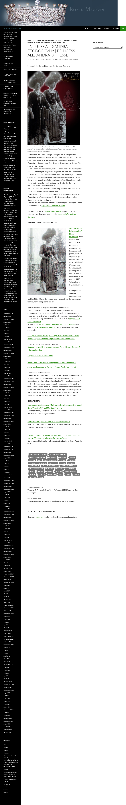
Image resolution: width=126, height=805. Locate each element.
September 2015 (9, 645)
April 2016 (7, 625)
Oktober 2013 (8, 687)
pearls (32, 471)
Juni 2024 (7, 362)
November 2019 (9, 514)
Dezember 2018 (9, 546)
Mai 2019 (6, 531)
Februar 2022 (8, 441)
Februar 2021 (8, 475)
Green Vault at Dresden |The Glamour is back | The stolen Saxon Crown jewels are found (10, 271)
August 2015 (7, 647)
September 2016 (9, 613)
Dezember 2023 (9, 379)
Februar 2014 (8, 681)
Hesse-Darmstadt (50, 460)
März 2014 (7, 679)
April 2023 (7, 401)
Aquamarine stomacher (46, 327)
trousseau (52, 474)
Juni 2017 (7, 591)
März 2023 (7, 404)
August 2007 (7, 724)
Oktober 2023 (8, 384)
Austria (6, 747)
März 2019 (7, 537)
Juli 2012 (6, 712)
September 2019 (9, 520)
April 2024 (7, 367)
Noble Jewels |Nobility (8, 58)
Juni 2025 (7, 328)
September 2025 (9, 319)
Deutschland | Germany (8, 64)
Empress (72, 457)
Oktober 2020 (8, 486)
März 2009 (7, 715)
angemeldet (40, 517)
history (62, 460)
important (53, 463)
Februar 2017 (8, 599)
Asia (5, 744)
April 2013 (7, 701)
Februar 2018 (8, 568)
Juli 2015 (6, 650)
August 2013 (7, 693)
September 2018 (9, 554)
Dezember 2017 (9, 574)
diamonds (62, 457)
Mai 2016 (6, 622)
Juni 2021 (7, 463)
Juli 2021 (6, 461)
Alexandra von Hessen (58, 454)
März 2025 (7, 336)
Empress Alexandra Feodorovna (40, 355)
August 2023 (7, 390)
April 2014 (7, 676)
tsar (60, 474)
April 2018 (7, 565)
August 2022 (7, 424)
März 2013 (7, 704)
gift (39, 460)
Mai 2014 (6, 673)
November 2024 (9, 347)
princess (59, 471)
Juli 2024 (6, 359)
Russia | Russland (58, 42)
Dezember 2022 (9, 413)
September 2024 (9, 353)
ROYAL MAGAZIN (12, 28)
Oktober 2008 (8, 718)
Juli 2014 (6, 667)
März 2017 (7, 596)
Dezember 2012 (9, 710)
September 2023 (9, 387)
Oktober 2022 (8, 418)
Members (116, 28)
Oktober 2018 (8, 551)
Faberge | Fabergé (34, 41)
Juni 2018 (7, 560)
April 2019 (7, 534)
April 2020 (7, 503)
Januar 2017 (7, 602)
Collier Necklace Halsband (10, 75)
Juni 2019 (7, 529)
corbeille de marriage (37, 457)
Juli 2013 (6, 696)
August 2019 (7, 523)
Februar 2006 (8, 729)
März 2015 (7, 659)
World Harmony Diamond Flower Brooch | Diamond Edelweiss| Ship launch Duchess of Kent (10, 176)
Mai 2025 (6, 330)
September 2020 (9, 489)
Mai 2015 (6, 653)
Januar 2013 (7, 707)
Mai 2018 (6, 563)
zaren (41, 477)
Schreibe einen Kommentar (67, 59)
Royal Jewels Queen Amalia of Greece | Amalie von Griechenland (55, 499)
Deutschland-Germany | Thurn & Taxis (10, 103)
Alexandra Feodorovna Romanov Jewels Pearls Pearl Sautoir (52, 367)
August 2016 (7, 616)
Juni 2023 (7, 396)
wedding (33, 477)
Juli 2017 (6, 588)
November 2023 (9, 381)
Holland (6, 769)
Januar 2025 (7, 342)
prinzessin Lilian (70, 471)
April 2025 (7, 333)
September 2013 (9, 690)
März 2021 (7, 472)
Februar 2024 (8, 373)
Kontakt (107, 28)
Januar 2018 (7, 571)
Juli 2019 (6, 526)
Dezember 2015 (9, 636)
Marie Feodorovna (36, 468)
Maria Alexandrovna (50, 466)
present (40, 471)
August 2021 (7, 458)
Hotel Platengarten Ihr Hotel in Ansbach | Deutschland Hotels (10, 774)
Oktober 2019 (8, 517)
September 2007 (9, 721)
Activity (87, 28)
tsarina (76, 474)
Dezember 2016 (9, 605)
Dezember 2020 (9, 480)
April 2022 (7, 435)
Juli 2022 (6, 427)
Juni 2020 (7, 497)
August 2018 (7, 557)
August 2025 (7, 322)
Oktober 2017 (8, 579)
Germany (6, 753)
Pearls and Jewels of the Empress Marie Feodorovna (52, 362)
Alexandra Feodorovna (38, 454)
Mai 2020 (6, 500)
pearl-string (70, 468)
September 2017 (9, 582)
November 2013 (9, 684)
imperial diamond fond (38, 463)
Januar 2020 (7, 509)
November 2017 (9, 577)
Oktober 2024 (8, 350)
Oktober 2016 (8, 611)
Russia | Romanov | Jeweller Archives (10, 81)
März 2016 (7, 628)
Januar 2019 (7, 543)
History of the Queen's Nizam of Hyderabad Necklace (49, 421)
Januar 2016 (7, 633)
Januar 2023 (7, 410)
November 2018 (9, 548)
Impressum (97, 28)
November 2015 (9, 639)
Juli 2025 (6, 325)
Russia (6, 787)
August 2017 (7, 585)
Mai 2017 (6, 594)
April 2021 (7, 469)
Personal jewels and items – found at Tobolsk (57, 324)
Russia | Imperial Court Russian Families (57, 41)
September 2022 (9, 421)
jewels (62, 463)
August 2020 (7, 492)
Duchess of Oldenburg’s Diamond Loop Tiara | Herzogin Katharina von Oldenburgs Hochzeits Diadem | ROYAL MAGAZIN (10, 214)
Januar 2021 (7, 478)
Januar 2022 (7, 444)
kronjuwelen (34, 466)
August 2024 (7, 356)
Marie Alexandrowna (68, 466)
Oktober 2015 (8, 642)
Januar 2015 (7, 662)
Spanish (6, 792)
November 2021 (9, 449)
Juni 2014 (7, 670)
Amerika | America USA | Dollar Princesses (10, 111)
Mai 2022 (6, 432)
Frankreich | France (10, 69)
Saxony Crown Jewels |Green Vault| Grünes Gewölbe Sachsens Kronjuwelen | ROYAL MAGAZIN (10, 263)
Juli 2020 (6, 495)
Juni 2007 (7, 727)
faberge (32, 460)
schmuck (41, 474)
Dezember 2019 (9, 512)
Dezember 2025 (9, 313)
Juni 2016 (7, 619)
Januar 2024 (7, 376)
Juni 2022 (7, 430)
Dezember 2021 (9, 446)
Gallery (6, 750)
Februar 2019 (8, 540)
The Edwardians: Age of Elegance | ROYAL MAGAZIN (11, 197)
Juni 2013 (7, 698)
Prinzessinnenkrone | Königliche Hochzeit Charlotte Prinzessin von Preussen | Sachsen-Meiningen (10, 227)
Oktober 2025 (8, 316)
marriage (49, 468)
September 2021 (9, 455)
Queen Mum (7, 784)
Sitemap (6, 790)
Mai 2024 (6, 364)
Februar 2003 (8, 732)
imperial (72, 460)
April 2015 (7, 656)
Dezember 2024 (9, 345)
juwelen (71, 463)
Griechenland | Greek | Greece (9, 87)
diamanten (52, 457)
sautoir (32, 474)
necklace (59, 468)
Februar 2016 (8, 630)
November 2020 (9, 483)
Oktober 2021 (8, 452)
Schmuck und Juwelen (52, 211)
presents (49, 471)
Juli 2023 (6, 393)
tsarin (68, 474)
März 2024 (7, 370)
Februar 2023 (8, 407)
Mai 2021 (6, 466)
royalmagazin (48, 59)
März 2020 (7, 506)
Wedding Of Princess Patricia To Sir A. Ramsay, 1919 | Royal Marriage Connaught (55, 490)
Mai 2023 (6, 398)
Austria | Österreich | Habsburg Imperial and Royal (11, 95)
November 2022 (9, 415)
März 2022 (7, 438)
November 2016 (9, 608)
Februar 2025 (8, 339)
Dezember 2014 (9, 664)
